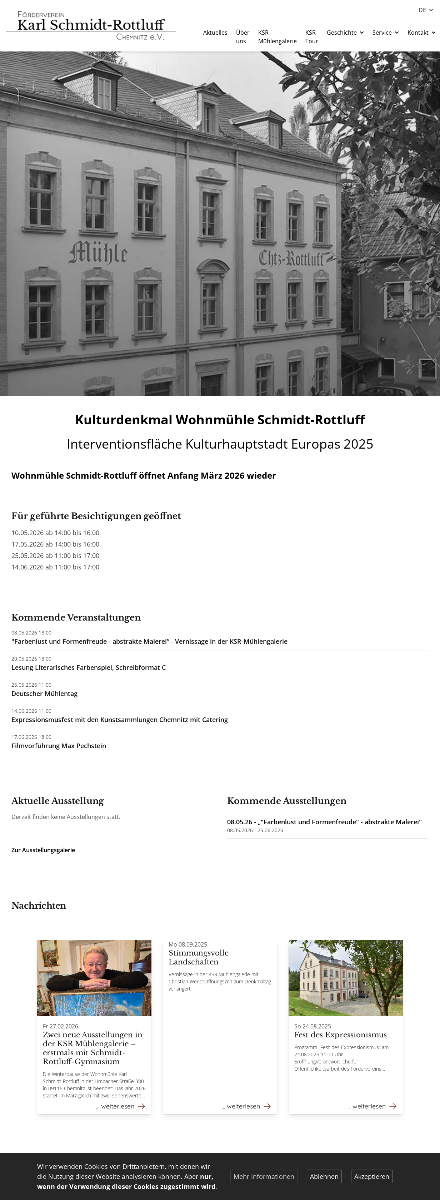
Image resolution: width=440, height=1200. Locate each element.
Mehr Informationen (264, 1176)
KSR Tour (311, 37)
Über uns (243, 37)
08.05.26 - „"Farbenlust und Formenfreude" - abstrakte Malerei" (324, 822)
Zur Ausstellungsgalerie (43, 850)
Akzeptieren (371, 1176)
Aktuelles (215, 32)
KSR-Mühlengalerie (277, 37)
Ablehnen (324, 1176)
